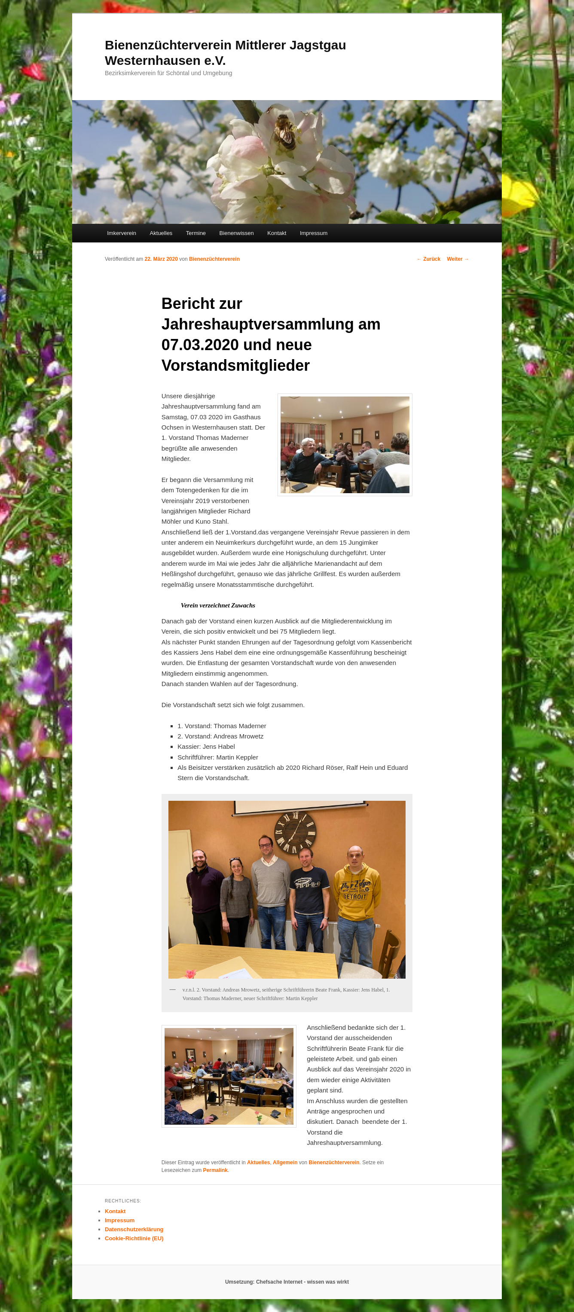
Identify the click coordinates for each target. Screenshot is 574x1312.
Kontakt (276, 233)
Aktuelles (161, 233)
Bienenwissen (237, 233)
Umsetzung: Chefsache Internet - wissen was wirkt (287, 1282)
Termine (196, 233)
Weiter (458, 259)
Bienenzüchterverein (214, 259)
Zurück (428, 259)
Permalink (215, 1170)
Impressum (313, 233)
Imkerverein (121, 233)
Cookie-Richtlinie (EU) (134, 1238)
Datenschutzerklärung (134, 1229)
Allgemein (285, 1162)
